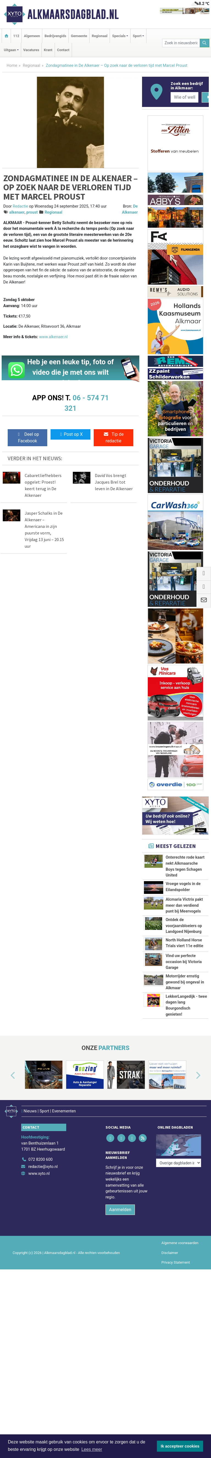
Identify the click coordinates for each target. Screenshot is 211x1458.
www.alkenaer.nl (53, 337)
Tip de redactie (113, 437)
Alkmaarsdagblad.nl (73, 14)
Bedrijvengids (55, 36)
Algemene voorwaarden (180, 1240)
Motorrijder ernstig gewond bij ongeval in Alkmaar (185, 982)
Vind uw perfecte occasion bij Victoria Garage (184, 961)
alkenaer (17, 212)
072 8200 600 (40, 1156)
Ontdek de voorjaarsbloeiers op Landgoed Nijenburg (184, 925)
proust (32, 212)
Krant (48, 50)
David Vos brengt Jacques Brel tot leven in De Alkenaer (114, 482)
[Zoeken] (205, 43)
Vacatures (31, 50)
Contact (63, 50)
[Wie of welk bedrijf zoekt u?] (184, 97)
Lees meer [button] (91, 1449)
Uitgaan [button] (10, 50)
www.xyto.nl (38, 1170)
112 (16, 36)
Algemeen (32, 36)
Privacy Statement (176, 1259)
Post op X (70, 434)
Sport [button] (137, 36)
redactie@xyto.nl (43, 1163)
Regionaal (99, 36)
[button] (6, 1076)
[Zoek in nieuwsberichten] (181, 43)
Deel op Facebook (27, 437)
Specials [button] (119, 36)
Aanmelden (120, 1206)
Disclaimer (170, 1250)
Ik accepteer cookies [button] (180, 1446)
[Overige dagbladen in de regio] (178, 1144)
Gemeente (79, 36)
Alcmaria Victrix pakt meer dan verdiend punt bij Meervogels (184, 905)
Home (12, 65)
